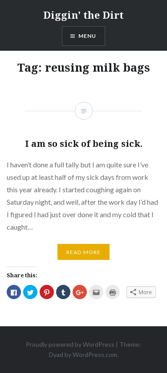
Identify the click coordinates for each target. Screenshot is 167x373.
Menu (87, 35)
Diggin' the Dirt (83, 14)
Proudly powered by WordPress (70, 344)
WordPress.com (95, 354)
